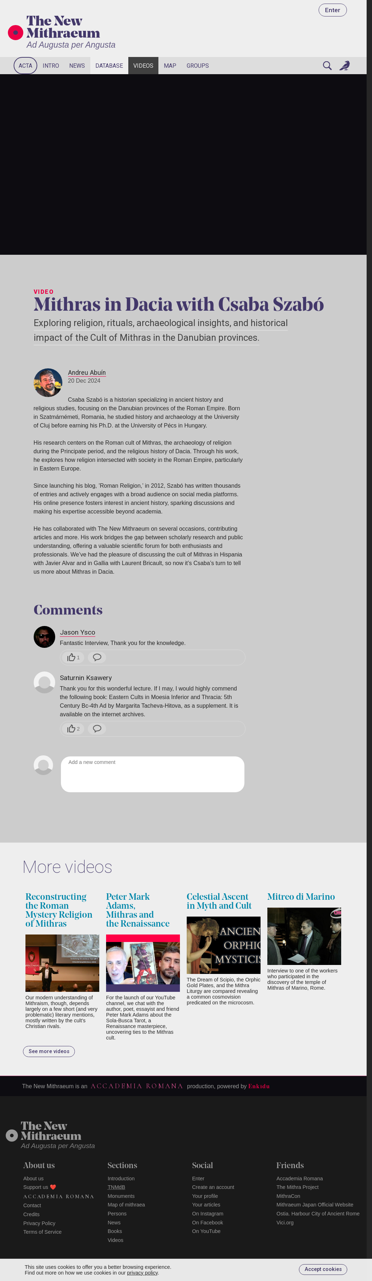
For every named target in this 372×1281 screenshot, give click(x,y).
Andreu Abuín (87, 372)
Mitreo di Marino (301, 897)
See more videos (49, 1051)
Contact (32, 1205)
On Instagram (207, 1214)
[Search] (327, 65)
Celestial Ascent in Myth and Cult (219, 902)
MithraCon (288, 1196)
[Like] (73, 657)
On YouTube (206, 1231)
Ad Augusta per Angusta (71, 44)
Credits (31, 1214)
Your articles (206, 1205)
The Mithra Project (297, 1187)
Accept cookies (323, 1269)
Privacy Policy (39, 1223)
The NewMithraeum (51, 1132)
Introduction (121, 1178)
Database (109, 65)
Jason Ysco (77, 632)
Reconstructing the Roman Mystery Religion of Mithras (58, 911)
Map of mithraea (126, 1205)
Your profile (205, 1196)
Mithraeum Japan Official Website (314, 1205)
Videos (143, 65)
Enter (332, 10)
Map (170, 65)
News (77, 65)
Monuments (121, 1196)
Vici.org (285, 1222)
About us (33, 1178)
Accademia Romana (137, 1086)
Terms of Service (42, 1232)
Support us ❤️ (39, 1187)
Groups (198, 65)
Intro (51, 65)
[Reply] (97, 657)
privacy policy (142, 1273)
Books (115, 1231)
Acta (25, 65)
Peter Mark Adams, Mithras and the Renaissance (138, 911)
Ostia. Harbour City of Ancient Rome (317, 1214)
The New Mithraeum (63, 28)
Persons (117, 1214)
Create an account (213, 1187)
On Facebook (207, 1222)
